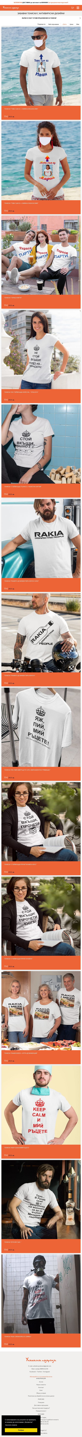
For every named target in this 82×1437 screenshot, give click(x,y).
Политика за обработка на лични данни (41, 1396)
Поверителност (41, 1411)
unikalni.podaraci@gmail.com (42, 1366)
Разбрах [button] (21, 1430)
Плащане (41, 1402)
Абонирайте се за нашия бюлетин (41, 1376)
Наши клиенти (41, 1384)
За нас (41, 1382)
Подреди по (41, 24)
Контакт (41, 1387)
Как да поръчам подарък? (41, 1408)
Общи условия (41, 1393)
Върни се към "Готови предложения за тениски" (39, 18)
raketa (45, 1433)
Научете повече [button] (11, 1425)
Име (77, 24)
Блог (41, 1390)
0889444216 (44, 1369)
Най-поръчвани (53, 24)
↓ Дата (64, 24)
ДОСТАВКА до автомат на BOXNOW (35, 2)
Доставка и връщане (41, 1405)
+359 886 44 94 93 (42, 1422)
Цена (71, 24)
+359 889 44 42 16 (42, 1424)
